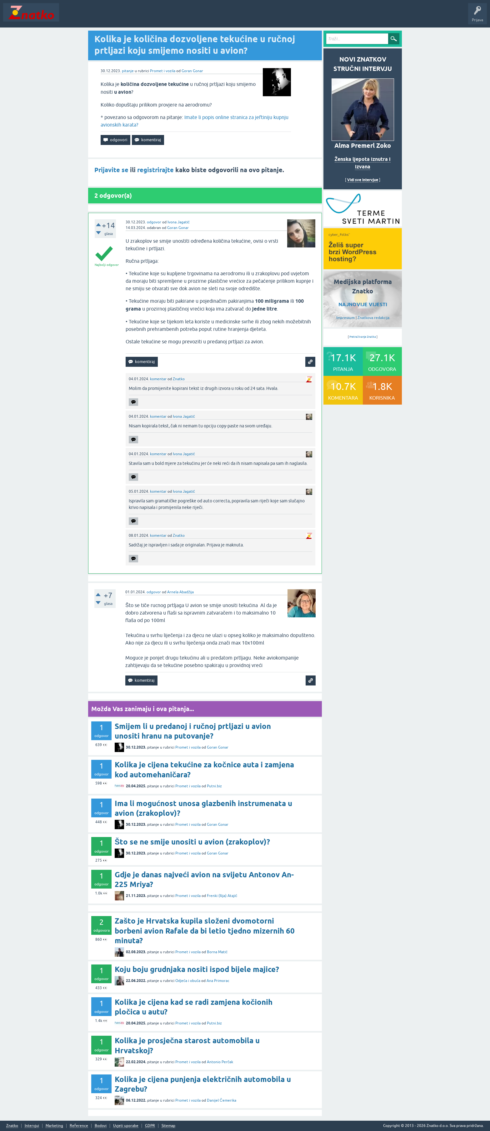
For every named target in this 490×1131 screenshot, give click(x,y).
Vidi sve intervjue (362, 179)
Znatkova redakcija (373, 318)
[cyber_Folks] (362, 224)
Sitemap (168, 1126)
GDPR (150, 1126)
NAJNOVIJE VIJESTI (362, 304)
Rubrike (122, 16)
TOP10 (201, 16)
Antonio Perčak (220, 1062)
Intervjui (32, 1126)
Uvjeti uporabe (125, 1126)
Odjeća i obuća (187, 981)
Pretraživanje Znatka (362, 336)
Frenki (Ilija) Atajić (222, 896)
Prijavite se (111, 170)
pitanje (128, 71)
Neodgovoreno (96, 16)
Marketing (54, 1126)
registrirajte (155, 170)
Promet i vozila (162, 71)
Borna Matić (217, 952)
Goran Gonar (192, 71)
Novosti (70, 16)
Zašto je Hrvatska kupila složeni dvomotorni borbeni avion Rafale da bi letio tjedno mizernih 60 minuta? (205, 930)
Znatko (179, 379)
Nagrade (220, 16)
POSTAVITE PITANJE (154, 16)
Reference (79, 1126)
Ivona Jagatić (179, 222)
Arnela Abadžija (180, 592)
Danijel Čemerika (221, 1100)
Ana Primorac (218, 981)
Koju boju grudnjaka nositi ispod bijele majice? (197, 969)
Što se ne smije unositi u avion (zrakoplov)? (192, 841)
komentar (158, 379)
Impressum (345, 318)
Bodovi (101, 1126)
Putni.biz (214, 786)
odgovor (154, 222)
